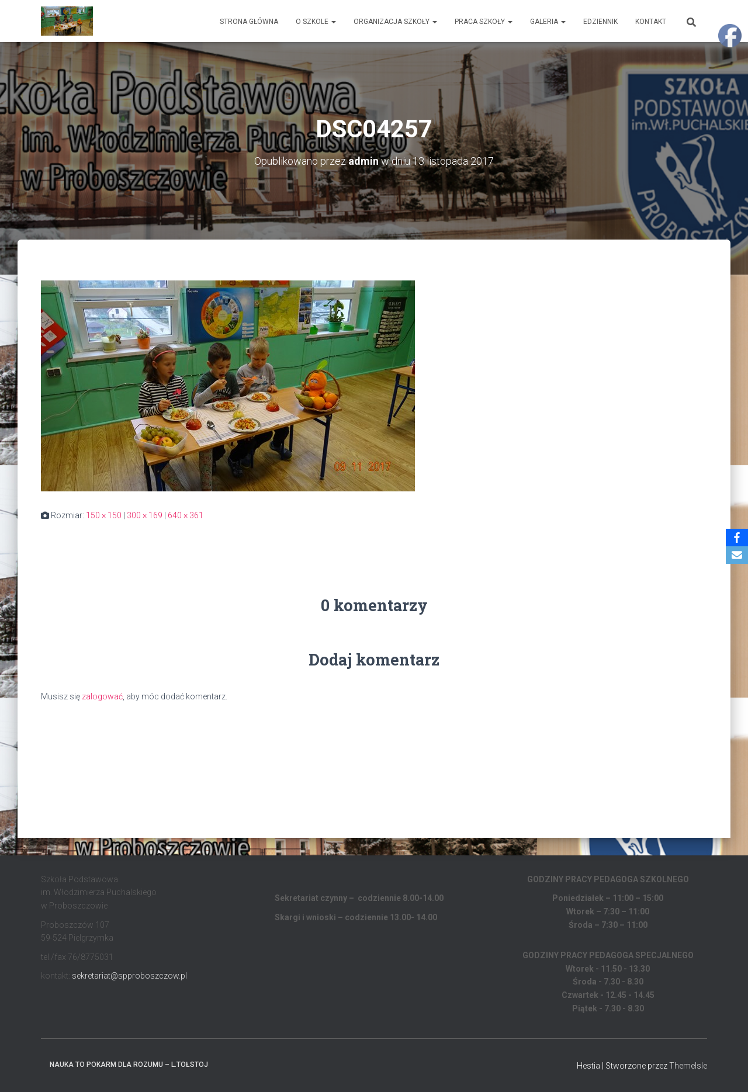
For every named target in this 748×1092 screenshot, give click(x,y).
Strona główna (249, 22)
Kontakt (650, 22)
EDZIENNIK (600, 22)
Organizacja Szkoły (395, 22)
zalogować (102, 696)
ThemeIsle (688, 1065)
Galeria (548, 22)
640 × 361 (185, 515)
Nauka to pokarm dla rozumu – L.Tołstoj (129, 1064)
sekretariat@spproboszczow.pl (129, 975)
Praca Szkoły (483, 22)
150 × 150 (104, 515)
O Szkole (316, 22)
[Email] (737, 555)
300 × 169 (144, 515)
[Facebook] (737, 537)
